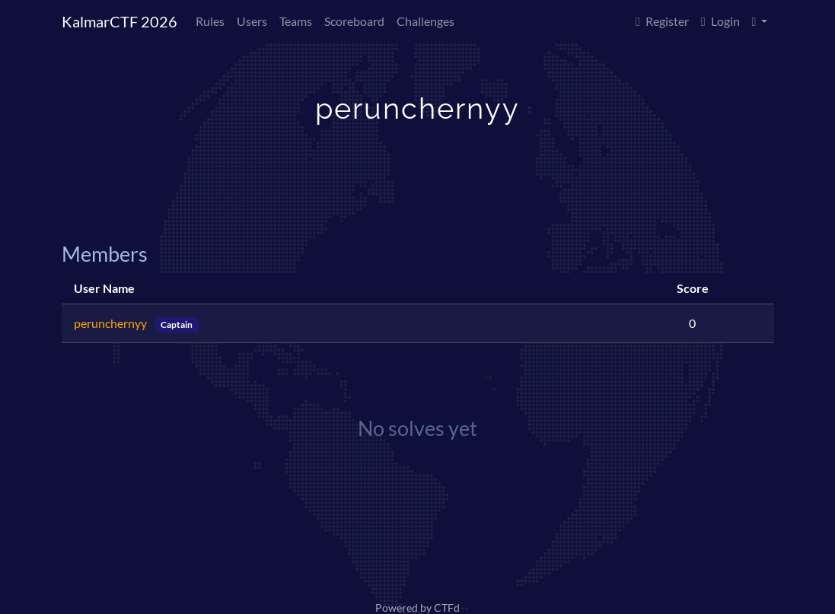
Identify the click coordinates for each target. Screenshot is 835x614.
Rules (210, 21)
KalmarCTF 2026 (119, 21)
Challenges (425, 21)
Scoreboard (354, 21)
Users (252, 21)
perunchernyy (111, 323)
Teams (295, 21)
